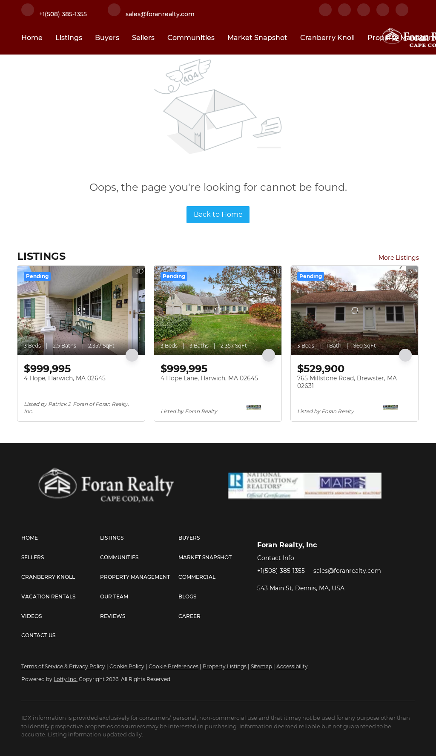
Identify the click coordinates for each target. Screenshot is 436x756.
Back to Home (218, 214)
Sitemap (261, 666)
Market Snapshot (257, 38)
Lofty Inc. (65, 679)
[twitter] (363, 14)
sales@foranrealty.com (347, 571)
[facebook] (325, 14)
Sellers (143, 38)
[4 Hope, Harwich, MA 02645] (81, 310)
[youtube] (402, 14)
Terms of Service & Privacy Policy (63, 666)
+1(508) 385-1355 (281, 571)
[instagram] (382, 14)
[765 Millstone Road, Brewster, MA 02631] (354, 310)
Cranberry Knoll (327, 38)
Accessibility (292, 666)
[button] (60, 537)
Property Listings (225, 666)
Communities (191, 38)
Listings (68, 38)
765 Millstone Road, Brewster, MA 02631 (347, 382)
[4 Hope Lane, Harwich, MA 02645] (217, 310)
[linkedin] (344, 14)
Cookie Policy (126, 666)
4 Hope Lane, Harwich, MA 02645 (209, 378)
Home (32, 38)
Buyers (107, 38)
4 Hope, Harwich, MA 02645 (65, 378)
